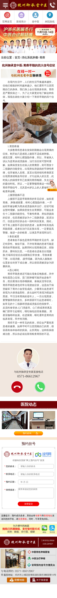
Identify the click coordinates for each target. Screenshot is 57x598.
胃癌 (42, 57)
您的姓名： (10, 466)
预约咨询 (27, 433)
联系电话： (10, 474)
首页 (17, 57)
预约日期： (10, 482)
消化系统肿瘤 (30, 57)
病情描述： (10, 490)
